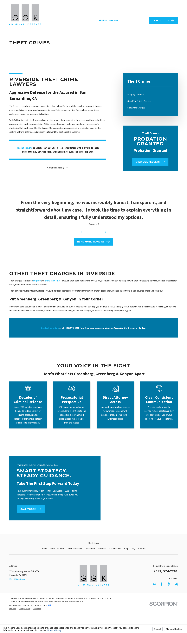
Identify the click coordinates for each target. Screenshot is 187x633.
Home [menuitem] (69, 20)
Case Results (115, 548)
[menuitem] (150, 94)
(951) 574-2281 (166, 571)
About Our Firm (57, 548)
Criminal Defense (74, 548)
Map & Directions (17, 579)
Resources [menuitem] (127, 20)
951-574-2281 (164, 8)
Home (44, 548)
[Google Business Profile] (154, 584)
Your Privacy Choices (41, 605)
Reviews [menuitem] (141, 20)
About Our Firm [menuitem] (85, 20)
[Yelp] (168, 584)
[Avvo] (176, 584)
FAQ (90, 8)
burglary (37, 283)
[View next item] (105, 232)
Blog (126, 548)
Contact (142, 548)
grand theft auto (52, 283)
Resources (90, 548)
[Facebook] (161, 584)
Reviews (102, 548)
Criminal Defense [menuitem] (108, 20)
